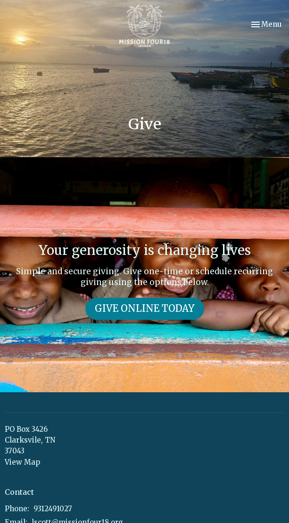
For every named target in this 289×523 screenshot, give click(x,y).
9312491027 (52, 508)
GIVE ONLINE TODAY (145, 308)
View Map (22, 462)
